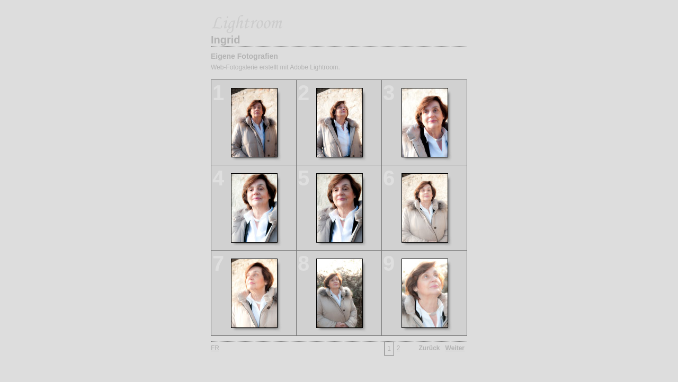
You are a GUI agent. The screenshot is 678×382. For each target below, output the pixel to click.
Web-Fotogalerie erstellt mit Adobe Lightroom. (275, 67)
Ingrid (225, 40)
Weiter (455, 348)
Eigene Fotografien (244, 56)
